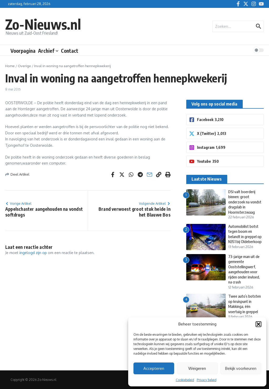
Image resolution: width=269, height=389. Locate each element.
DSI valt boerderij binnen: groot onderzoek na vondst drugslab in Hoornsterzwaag (245, 201)
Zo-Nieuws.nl (43, 24)
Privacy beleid (206, 380)
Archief (48, 51)
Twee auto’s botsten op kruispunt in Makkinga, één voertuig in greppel (245, 304)
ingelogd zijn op (33, 252)
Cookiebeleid (185, 380)
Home (10, 66)
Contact (69, 51)
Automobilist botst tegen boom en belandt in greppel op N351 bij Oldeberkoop (245, 234)
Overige (24, 66)
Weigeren (197, 368)
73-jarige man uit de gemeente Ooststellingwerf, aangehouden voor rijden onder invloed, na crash (244, 269)
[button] (258, 324)
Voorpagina (23, 51)
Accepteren (153, 368)
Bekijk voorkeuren (240, 368)
